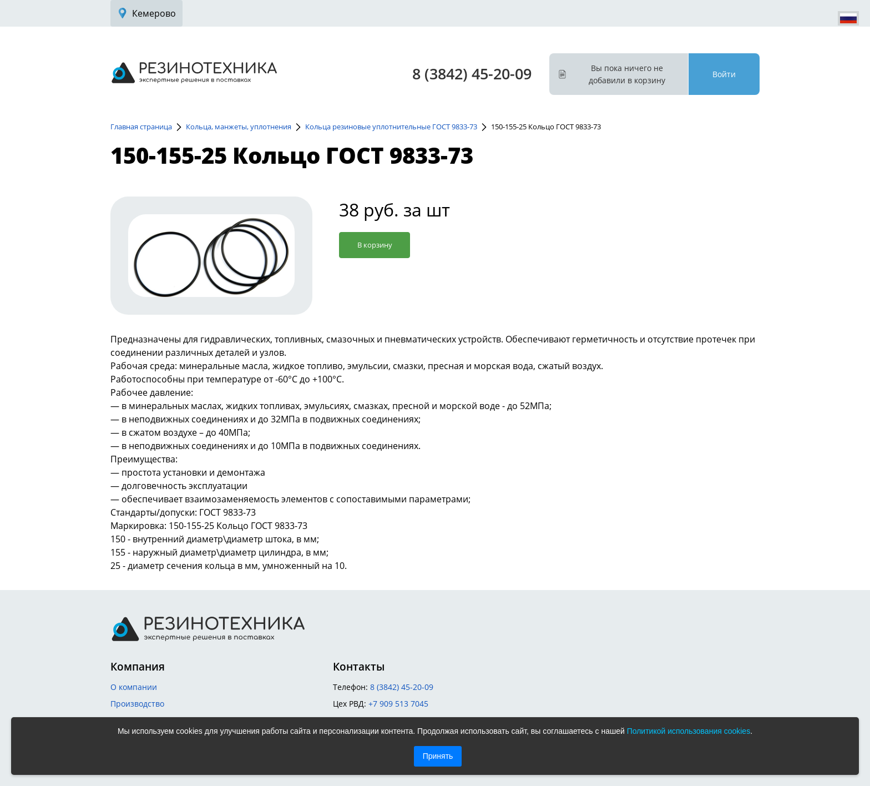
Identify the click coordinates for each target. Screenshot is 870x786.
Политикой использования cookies (689, 731)
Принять (438, 756)
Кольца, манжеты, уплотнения (238, 127)
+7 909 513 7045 (398, 703)
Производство (137, 703)
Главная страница (141, 127)
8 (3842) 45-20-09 (472, 73)
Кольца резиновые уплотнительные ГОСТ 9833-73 (391, 127)
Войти (724, 74)
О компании (133, 687)
